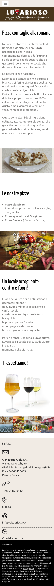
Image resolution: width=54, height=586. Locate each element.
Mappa (6, 506)
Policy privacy (28, 569)
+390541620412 (12, 490)
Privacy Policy (10, 475)
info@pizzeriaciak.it (14, 522)
